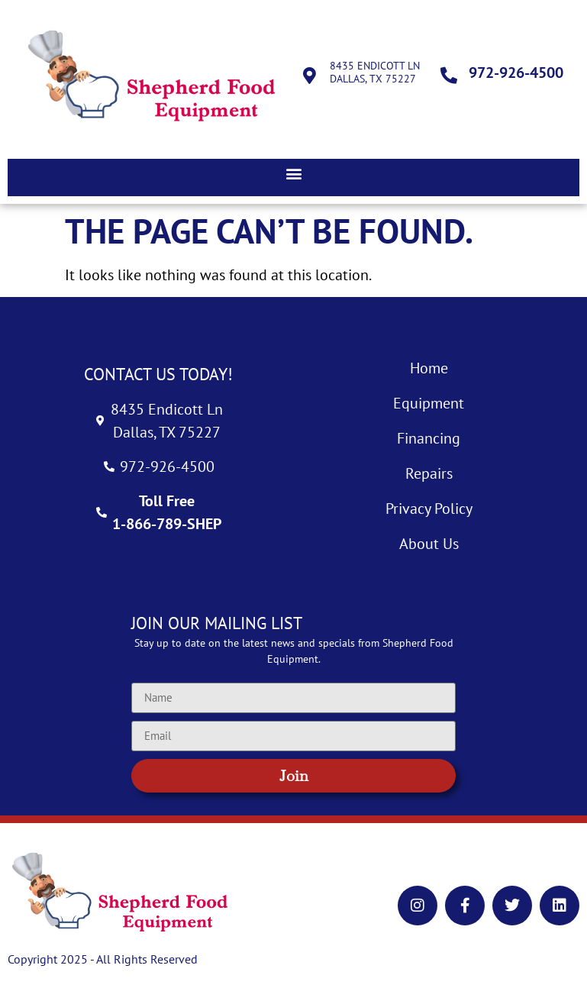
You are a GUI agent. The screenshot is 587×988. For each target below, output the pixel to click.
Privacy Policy (429, 508)
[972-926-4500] (448, 75)
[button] (293, 173)
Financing (428, 438)
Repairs (429, 473)
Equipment (428, 403)
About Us (429, 544)
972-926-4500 (516, 72)
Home (429, 368)
